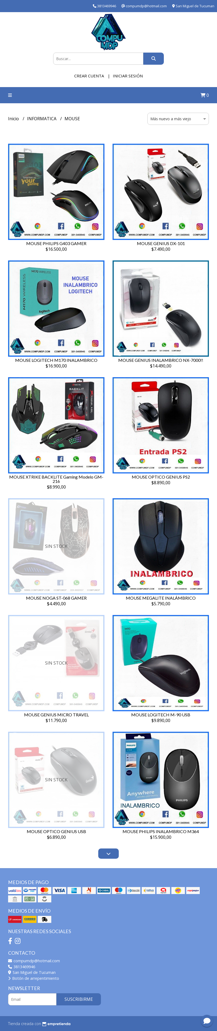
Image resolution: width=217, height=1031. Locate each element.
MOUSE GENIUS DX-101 (161, 243)
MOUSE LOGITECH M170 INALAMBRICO (56, 360)
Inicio (14, 119)
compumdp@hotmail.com (34, 960)
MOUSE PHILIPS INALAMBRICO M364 (161, 831)
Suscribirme (79, 999)
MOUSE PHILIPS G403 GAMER (56, 243)
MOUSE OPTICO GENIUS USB (56, 831)
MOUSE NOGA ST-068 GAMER (56, 597)
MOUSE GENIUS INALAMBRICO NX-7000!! (160, 360)
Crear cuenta (89, 75)
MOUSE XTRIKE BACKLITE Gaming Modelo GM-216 (56, 479)
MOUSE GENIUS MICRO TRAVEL (56, 714)
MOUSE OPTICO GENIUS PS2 (161, 476)
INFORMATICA (42, 119)
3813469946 (21, 966)
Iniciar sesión (128, 75)
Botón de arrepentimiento (33, 978)
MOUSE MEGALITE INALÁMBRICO (161, 597)
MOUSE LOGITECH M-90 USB (160, 714)
